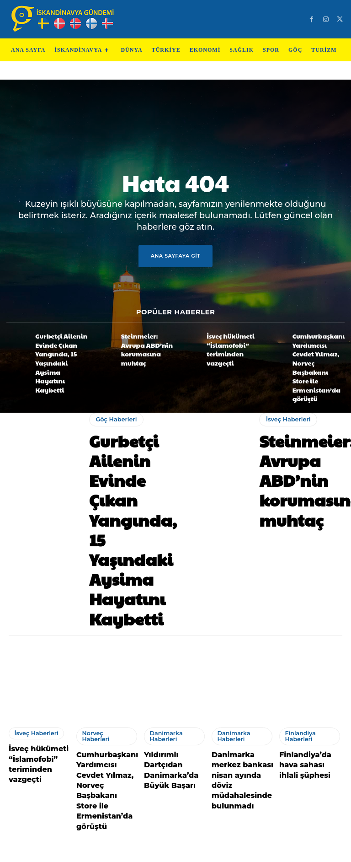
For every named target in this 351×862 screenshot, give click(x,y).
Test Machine (217, 850)
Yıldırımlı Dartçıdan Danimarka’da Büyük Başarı (174, 604)
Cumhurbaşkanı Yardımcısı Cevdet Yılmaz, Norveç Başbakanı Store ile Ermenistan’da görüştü (314, 349)
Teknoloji (134, 850)
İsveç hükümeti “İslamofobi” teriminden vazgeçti (230, 345)
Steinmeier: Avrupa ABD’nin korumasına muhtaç (145, 345)
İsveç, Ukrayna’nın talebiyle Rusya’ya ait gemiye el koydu (107, 755)
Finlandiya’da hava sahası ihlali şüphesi (308, 604)
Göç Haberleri (114, 390)
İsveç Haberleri (286, 401)
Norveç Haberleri (103, 577)
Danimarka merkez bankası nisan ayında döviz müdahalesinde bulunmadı (242, 613)
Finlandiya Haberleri (297, 580)
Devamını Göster (175, 803)
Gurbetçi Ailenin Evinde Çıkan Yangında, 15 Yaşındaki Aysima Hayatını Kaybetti (56, 346)
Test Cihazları (172, 850)
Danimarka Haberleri (163, 580)
